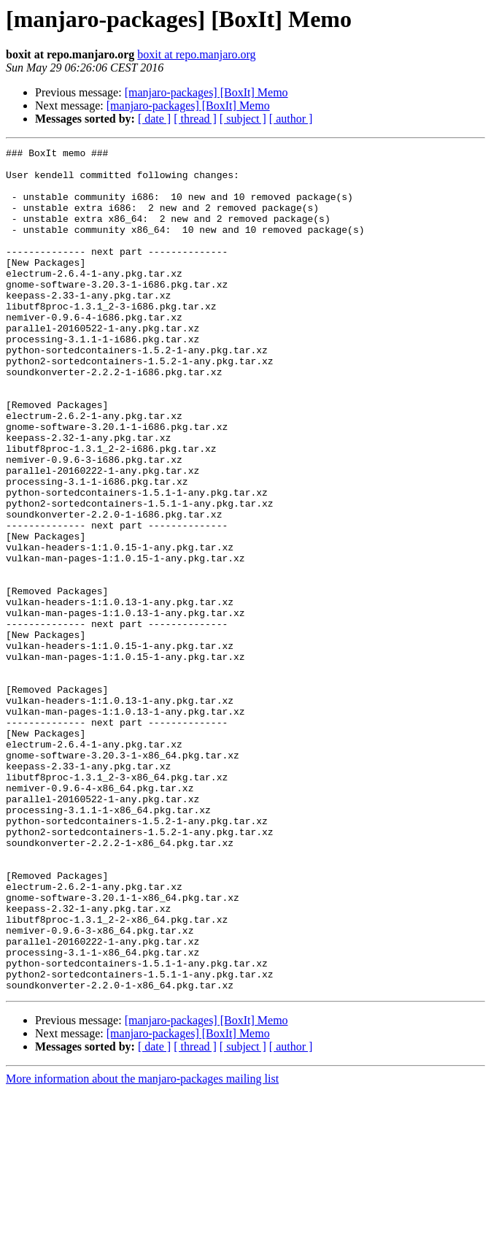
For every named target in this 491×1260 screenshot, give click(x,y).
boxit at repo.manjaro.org (196, 54)
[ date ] (154, 118)
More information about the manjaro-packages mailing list (142, 1247)
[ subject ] (243, 118)
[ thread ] (195, 118)
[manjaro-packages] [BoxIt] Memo (206, 92)
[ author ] (291, 118)
